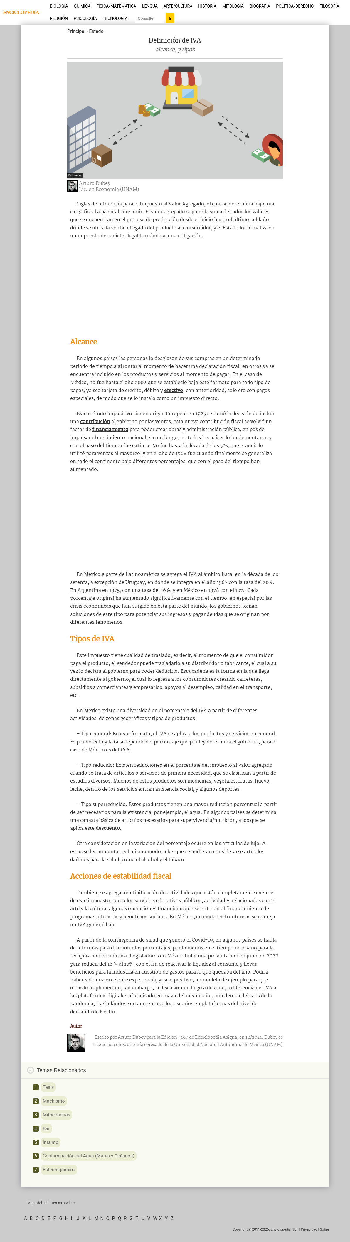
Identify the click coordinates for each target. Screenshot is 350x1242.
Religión (59, 18)
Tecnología (115, 18)
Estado (96, 31)
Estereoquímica (59, 1169)
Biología (59, 6)
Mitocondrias (56, 1115)
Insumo (50, 1142)
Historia (207, 6)
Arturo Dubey (94, 183)
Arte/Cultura (178, 6)
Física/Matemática (116, 6)
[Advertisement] (175, 288)
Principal (76, 31)
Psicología (85, 18)
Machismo (54, 1101)
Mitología (233, 6)
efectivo (173, 391)
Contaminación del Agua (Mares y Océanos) (88, 1156)
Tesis (48, 1087)
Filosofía (329, 6)
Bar (46, 1128)
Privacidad (309, 1229)
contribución (95, 422)
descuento (108, 828)
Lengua (150, 6)
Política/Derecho (295, 6)
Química (82, 6)
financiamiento (110, 430)
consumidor (197, 228)
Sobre (324, 1229)
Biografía (260, 6)
